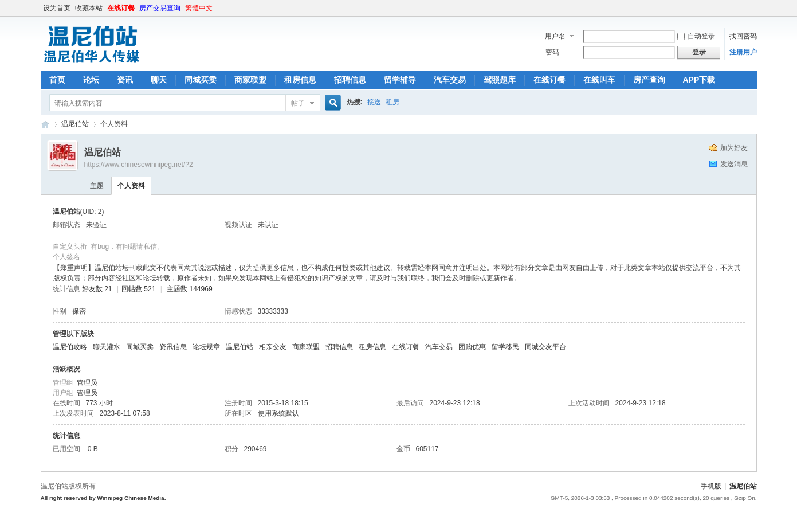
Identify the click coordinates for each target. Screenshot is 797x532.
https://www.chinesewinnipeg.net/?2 (138, 165)
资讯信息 (173, 347)
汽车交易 (450, 79)
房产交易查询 (159, 8)
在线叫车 (599, 79)
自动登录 (696, 36)
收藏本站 (89, 8)
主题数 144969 (189, 289)
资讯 (125, 79)
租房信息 (300, 79)
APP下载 (699, 79)
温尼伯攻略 (70, 347)
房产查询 (649, 79)
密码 (552, 52)
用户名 (555, 36)
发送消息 (734, 164)
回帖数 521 (138, 289)
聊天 (159, 79)
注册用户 (743, 52)
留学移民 (505, 347)
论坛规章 (206, 347)
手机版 (711, 486)
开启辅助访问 (754, 8)
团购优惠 (472, 347)
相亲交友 (272, 347)
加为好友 (734, 148)
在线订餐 (121, 8)
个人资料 (131, 186)
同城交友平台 (545, 347)
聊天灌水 (106, 347)
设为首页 (56, 8)
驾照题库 (500, 79)
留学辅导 (400, 79)
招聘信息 (350, 79)
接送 (374, 102)
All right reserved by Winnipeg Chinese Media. (103, 498)
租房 (392, 102)
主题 (97, 186)
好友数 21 (97, 289)
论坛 (91, 79)
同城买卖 (200, 79)
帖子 (298, 103)
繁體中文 (199, 8)
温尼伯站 (45, 124)
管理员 (87, 382)
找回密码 (743, 36)
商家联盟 (250, 79)
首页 (57, 79)
